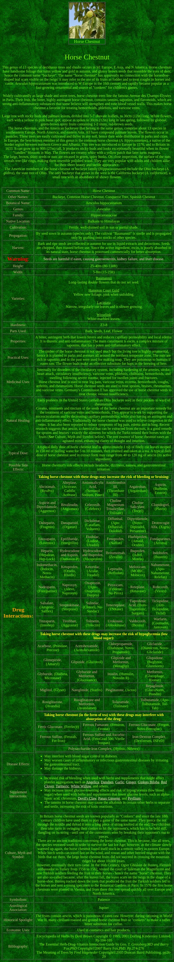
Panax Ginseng (109, 798)
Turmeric (62, 786)
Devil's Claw (87, 798)
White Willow (81, 786)
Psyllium (134, 798)
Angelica (92, 782)
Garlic (119, 782)
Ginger (131, 782)
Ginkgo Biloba (148, 782)
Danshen (107, 782)
